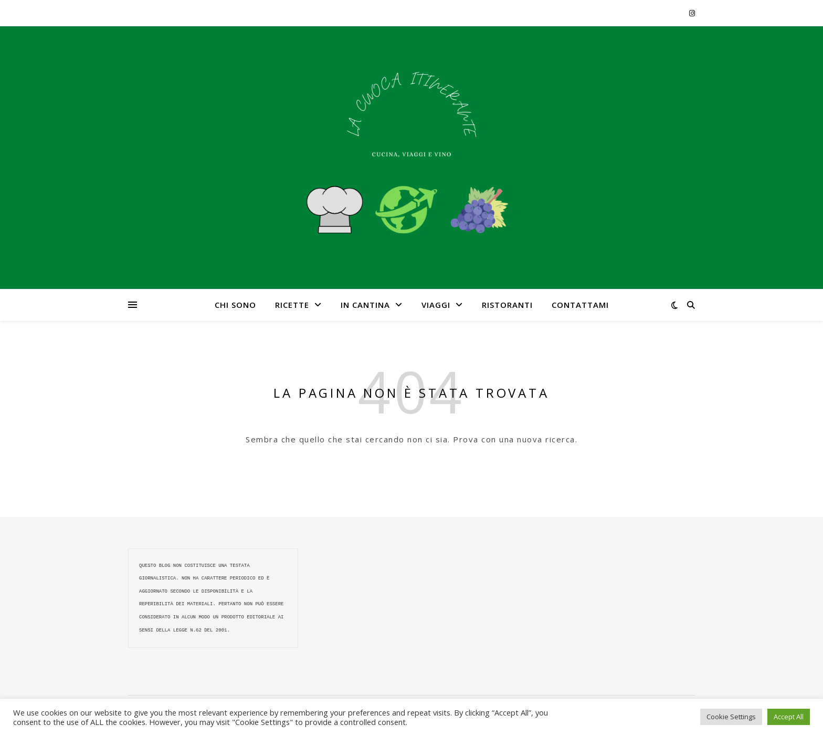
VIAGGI (435, 304)
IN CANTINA (365, 304)
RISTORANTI (507, 304)
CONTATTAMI (580, 304)
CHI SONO (235, 304)
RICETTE (292, 304)
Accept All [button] (789, 716)
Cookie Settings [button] (731, 716)
